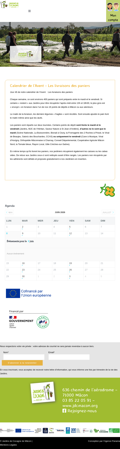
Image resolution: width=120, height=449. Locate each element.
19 (70, 263)
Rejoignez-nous (79, 410)
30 (23, 276)
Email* (51, 352)
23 (23, 269)
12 (70, 233)
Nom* (6, 352)
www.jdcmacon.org (80, 405)
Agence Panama (112, 441)
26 (70, 269)
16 (23, 263)
